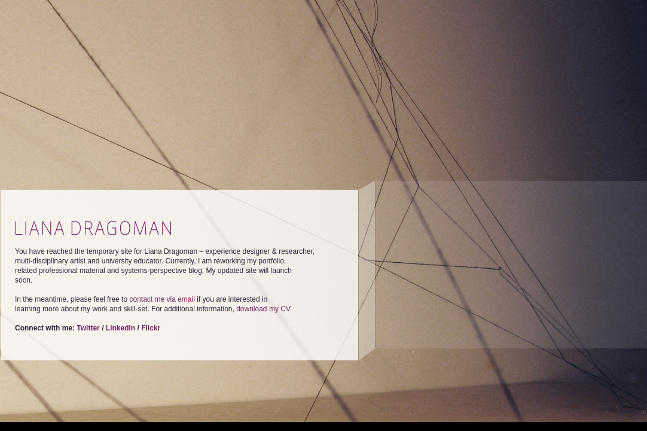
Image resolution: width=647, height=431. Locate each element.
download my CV (263, 309)
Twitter (88, 328)
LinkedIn (120, 328)
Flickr (150, 328)
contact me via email (161, 299)
